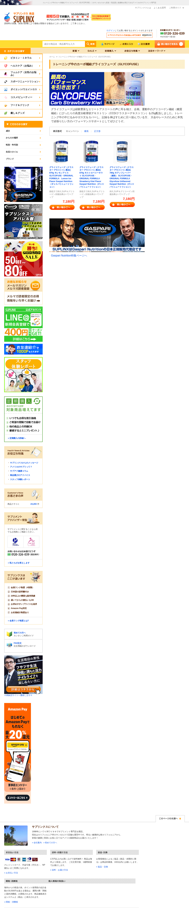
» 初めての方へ (50, 842)
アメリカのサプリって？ (21, 467)
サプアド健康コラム (19, 471)
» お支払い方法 (11, 873)
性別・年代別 (12, 145)
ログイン (111, 30)
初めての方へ (20, 633)
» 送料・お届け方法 (59, 870)
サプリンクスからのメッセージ (24, 463)
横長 (86, 131)
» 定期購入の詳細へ (17, 438)
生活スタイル (12, 152)
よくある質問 (160, 8)
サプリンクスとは (143, 8)
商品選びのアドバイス (20, 475)
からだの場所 (12, 138)
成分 (8, 131)
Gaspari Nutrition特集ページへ (69, 255)
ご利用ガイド (175, 8)
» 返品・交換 (102, 867)
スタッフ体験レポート (20, 479)
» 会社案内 (37, 842)
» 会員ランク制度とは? (18, 621)
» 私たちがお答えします (19, 563)
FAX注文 (18, 643)
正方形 (97, 131)
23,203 (33, 504)
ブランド (10, 159)
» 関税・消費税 (11, 902)
